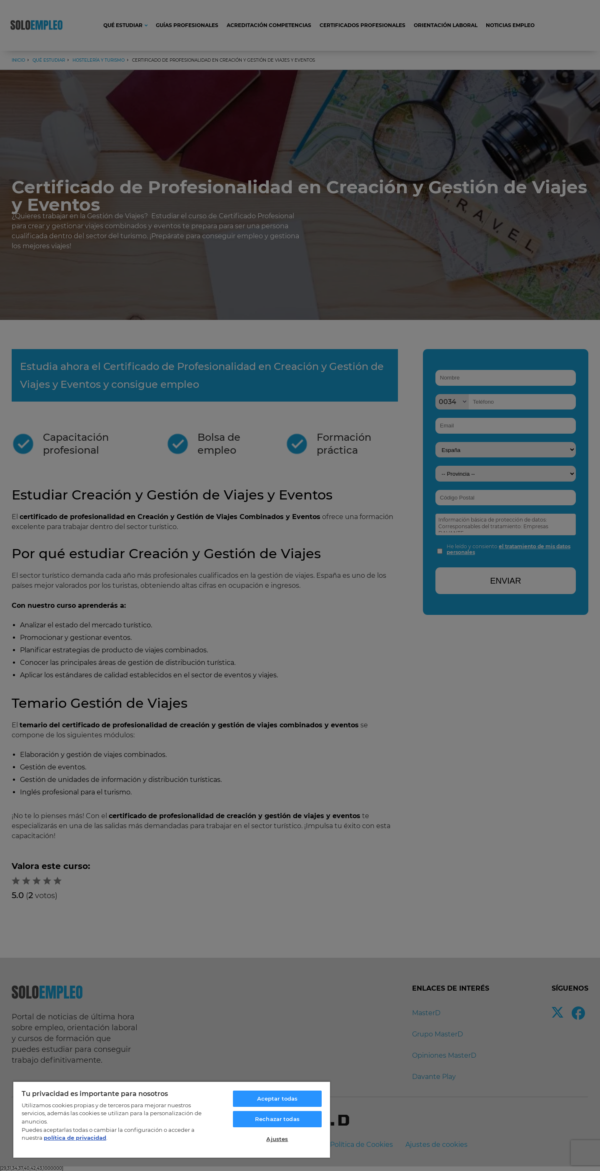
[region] (171, 1119)
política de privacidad (75, 1137)
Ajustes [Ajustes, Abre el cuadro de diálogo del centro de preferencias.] (277, 1139)
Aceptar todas (277, 1098)
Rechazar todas (277, 1119)
